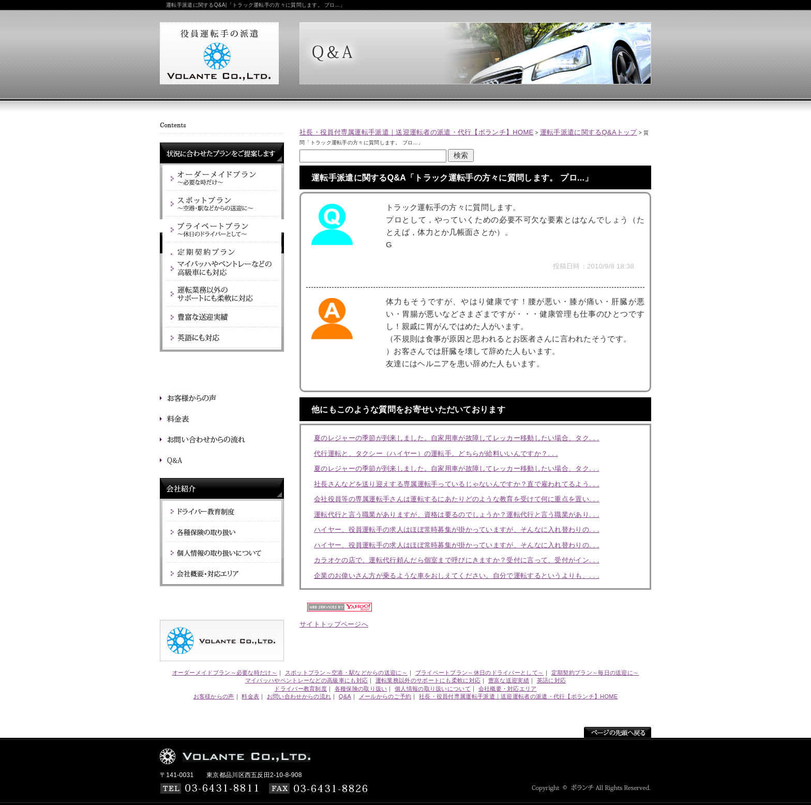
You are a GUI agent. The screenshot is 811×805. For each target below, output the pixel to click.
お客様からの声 (213, 696)
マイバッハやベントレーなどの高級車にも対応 (306, 680)
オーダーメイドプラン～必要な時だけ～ (224, 672)
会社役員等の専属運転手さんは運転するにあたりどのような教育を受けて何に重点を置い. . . (456, 499)
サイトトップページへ (333, 624)
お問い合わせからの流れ (299, 696)
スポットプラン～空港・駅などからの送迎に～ (346, 672)
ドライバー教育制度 (300, 688)
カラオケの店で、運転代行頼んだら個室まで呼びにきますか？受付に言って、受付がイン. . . (456, 560)
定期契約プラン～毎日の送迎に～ (595, 672)
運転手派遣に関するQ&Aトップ (588, 132)
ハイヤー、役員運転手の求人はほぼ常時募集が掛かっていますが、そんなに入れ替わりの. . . (456, 529)
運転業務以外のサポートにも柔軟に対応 (428, 680)
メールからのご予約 (385, 696)
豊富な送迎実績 (508, 680)
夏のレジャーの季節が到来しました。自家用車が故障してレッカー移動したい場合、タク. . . (456, 438)
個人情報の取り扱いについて (433, 688)
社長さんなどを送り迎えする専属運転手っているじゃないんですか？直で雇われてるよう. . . (456, 484)
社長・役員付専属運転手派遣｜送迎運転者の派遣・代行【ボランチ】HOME (416, 132)
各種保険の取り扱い (361, 688)
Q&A (345, 696)
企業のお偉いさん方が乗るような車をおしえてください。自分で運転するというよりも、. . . (456, 575)
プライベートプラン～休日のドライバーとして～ (479, 672)
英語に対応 (551, 680)
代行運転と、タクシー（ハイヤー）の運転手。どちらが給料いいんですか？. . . (436, 453)
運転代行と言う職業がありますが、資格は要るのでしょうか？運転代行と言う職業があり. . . (456, 514)
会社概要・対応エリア (507, 688)
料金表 (250, 696)
